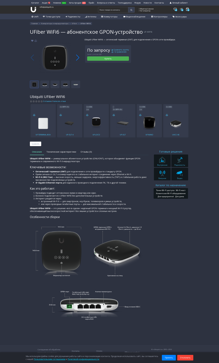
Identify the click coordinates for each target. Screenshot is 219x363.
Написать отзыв (59, 101)
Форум (137, 2)
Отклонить (185, 357)
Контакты (159, 2)
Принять (169, 357)
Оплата (99, 351)
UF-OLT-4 (69, 134)
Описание (37, 151)
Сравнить (36, 144)
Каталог (35, 2)
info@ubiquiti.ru (46, 7)
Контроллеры (159, 16)
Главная (34, 23)
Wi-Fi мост (180, 190)
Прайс (91, 2)
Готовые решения (170, 151)
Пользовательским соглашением (49, 358)
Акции (46, 2)
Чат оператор (144, 11)
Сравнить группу (120, 50)
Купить (108, 58)
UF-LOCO (96, 134)
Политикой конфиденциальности (83, 358)
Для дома (179, 196)
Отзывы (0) (86, 151)
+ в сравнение (119, 52)
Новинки (59, 2)
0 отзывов (47, 101)
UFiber (74, 23)
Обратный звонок (146, 9)
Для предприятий (166, 196)
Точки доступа (51, 16)
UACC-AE (175, 134)
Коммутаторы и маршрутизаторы (54, 23)
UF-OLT (123, 134)
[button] (78, 58)
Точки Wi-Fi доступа (165, 190)
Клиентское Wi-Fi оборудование (171, 193)
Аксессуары (180, 16)
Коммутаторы (109, 16)
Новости (147, 2)
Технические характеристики (61, 151)
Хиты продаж (77, 2)
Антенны (90, 16)
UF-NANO (149, 134)
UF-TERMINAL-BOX (43, 134)
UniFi (35, 16)
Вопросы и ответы (106, 2)
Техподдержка (125, 2)
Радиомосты (73, 16)
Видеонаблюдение (134, 16)
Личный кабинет (179, 2)
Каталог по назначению (171, 185)
